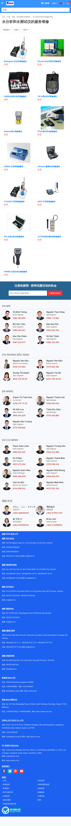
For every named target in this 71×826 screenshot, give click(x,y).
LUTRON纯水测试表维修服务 (49, 237)
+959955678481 (25, 711)
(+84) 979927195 (54, 513)
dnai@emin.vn (11, 669)
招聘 (39, 800)
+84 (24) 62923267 (13, 547)
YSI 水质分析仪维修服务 (47, 96)
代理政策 (40, 796)
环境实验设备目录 (9, 804)
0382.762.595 (52, 342)
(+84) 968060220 (21, 513)
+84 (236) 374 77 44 (13, 647)
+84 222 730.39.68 (13, 595)
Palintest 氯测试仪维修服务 (49, 166)
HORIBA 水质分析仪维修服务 (15, 272)
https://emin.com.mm (44, 711)
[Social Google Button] (16, 771)
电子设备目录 (7, 792)
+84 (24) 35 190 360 (13, 556)
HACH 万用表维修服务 (47, 202)
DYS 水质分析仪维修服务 (14, 237)
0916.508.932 (19, 488)
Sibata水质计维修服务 (13, 131)
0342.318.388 (52, 452)
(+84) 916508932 (54, 525)
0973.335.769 (52, 488)
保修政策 (40, 792)
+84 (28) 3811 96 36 (13, 574)
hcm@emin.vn (30, 578)
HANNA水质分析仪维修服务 (15, 96)
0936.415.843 (19, 367)
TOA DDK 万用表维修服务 (14, 202)
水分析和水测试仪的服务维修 (43, 17)
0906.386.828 (19, 476)
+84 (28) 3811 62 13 (45, 574)
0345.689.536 (52, 403)
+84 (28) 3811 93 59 (29, 574)
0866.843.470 (52, 476)
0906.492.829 (19, 415)
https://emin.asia (30, 691)
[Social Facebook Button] (4, 771)
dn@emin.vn (30, 647)
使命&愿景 (6, 800)
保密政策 (6, 784)
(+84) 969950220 (21, 525)
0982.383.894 (19, 318)
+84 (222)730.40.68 (28, 595)
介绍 (4, 781)
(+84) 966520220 (12, 552)
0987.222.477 (19, 342)
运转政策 (40, 788)
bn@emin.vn (11, 600)
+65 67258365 (28, 686)
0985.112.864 (52, 318)
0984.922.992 (19, 452)
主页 (3, 17)
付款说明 (40, 781)
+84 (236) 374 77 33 (45, 643)
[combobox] (34, 9)
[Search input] (34, 9)
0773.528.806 (19, 428)
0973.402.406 (52, 367)
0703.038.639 (52, 464)
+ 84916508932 (11, 686)
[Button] (2, 3)
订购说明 (6, 796)
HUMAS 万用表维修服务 (14, 166)
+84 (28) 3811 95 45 (13, 578)
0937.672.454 (19, 464)
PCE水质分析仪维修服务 (47, 131)
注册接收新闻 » (55, 293)
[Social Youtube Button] (21, 771)
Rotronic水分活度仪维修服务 (49, 61)
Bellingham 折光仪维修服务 (15, 61)
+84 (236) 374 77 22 (29, 643)
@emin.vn (12, 622)
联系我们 (6, 788)
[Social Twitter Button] (10, 771)
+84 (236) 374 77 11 (13, 643)
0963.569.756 (52, 330)
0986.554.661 (19, 330)
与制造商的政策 (43, 784)
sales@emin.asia (12, 691)
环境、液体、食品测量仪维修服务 (18, 17)
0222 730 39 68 (20, 379)
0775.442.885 (52, 415)
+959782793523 (12, 711)
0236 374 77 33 (20, 403)
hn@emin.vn (29, 556)
